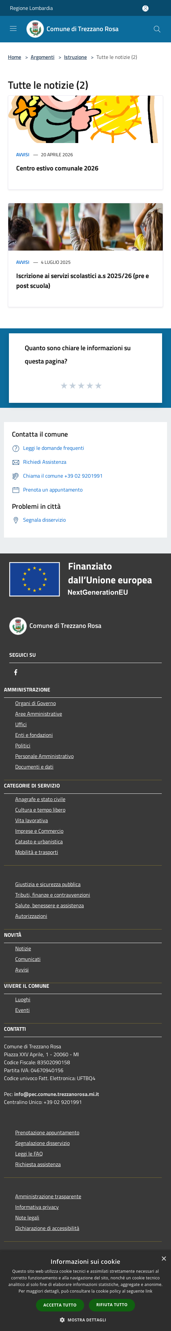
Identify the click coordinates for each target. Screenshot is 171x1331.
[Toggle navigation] (13, 28)
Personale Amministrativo (44, 756)
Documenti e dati (34, 767)
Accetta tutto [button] (60, 1305)
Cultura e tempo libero (40, 810)
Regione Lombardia (31, 8)
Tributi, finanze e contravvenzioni (52, 895)
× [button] (163, 1259)
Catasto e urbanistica (39, 841)
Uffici (21, 724)
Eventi (22, 1010)
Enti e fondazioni (34, 735)
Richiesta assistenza (38, 1164)
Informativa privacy (37, 1207)
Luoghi (22, 999)
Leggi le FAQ (29, 1154)
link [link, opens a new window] (149, 1291)
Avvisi (22, 154)
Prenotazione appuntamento (47, 1132)
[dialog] (85, 1291)
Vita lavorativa (31, 820)
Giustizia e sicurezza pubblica (48, 884)
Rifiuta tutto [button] (112, 1304)
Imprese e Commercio (39, 831)
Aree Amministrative (38, 714)
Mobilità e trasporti (36, 852)
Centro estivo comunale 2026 (57, 168)
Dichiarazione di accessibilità (47, 1228)
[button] (85, 1319)
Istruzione (75, 57)
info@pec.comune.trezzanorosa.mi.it (56, 1094)
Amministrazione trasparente (48, 1196)
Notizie (23, 948)
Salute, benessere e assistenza (49, 905)
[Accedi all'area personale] (145, 8)
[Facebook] (15, 672)
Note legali (27, 1217)
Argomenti (42, 57)
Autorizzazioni (31, 916)
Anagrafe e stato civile (40, 799)
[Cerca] (157, 29)
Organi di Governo (35, 703)
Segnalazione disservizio (42, 1143)
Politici (22, 745)
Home (14, 57)
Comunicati (28, 959)
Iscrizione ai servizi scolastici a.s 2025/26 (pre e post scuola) (82, 280)
